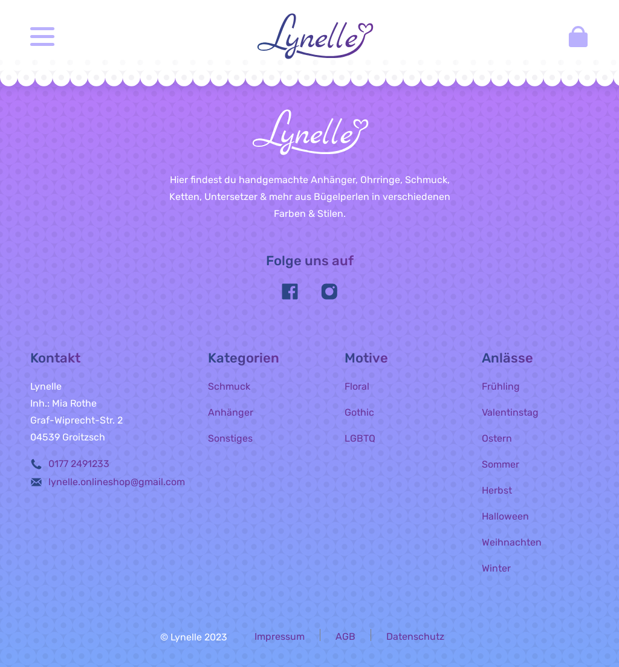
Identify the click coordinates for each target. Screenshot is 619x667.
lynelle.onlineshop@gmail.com (116, 482)
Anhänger (230, 412)
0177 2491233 (78, 463)
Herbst (497, 490)
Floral (357, 386)
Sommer (500, 464)
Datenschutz (415, 636)
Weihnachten (512, 542)
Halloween (505, 516)
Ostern (497, 438)
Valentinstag (510, 412)
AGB (345, 636)
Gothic (359, 412)
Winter (496, 568)
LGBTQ (360, 438)
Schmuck (229, 386)
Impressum (279, 636)
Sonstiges (230, 438)
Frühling (501, 386)
